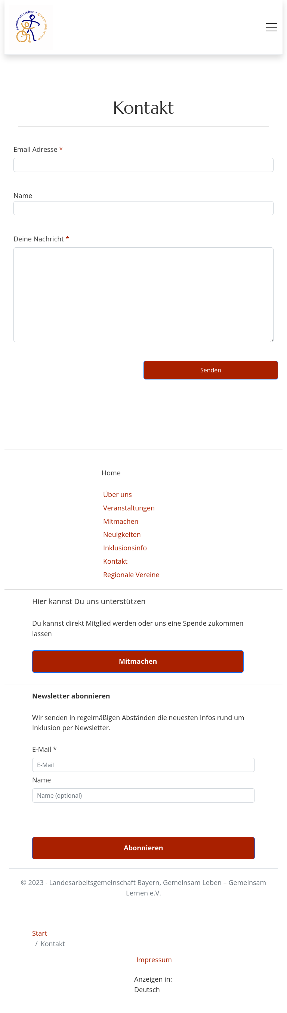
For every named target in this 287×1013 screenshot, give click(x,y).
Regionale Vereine (131, 574)
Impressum (154, 959)
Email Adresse (35, 149)
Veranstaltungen (129, 507)
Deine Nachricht (38, 238)
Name (41, 779)
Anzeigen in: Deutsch (153, 984)
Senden (210, 370)
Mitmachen (121, 521)
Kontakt (115, 561)
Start (39, 933)
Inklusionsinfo (125, 547)
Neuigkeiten (122, 534)
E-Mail (44, 749)
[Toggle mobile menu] (272, 27)
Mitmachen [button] (138, 661)
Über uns (117, 494)
